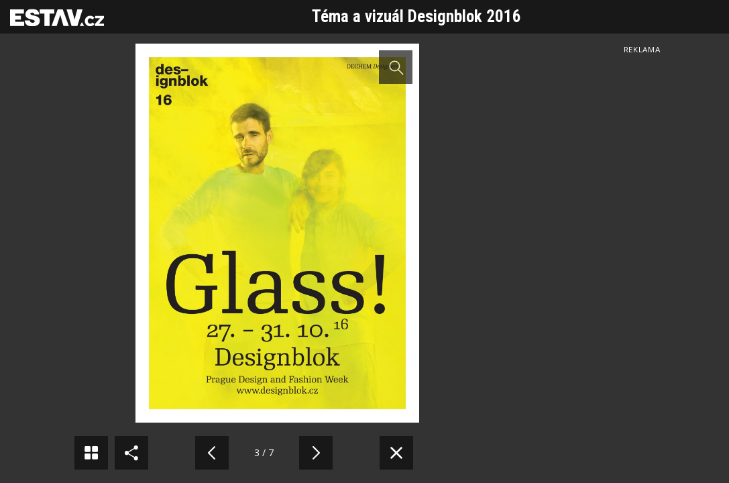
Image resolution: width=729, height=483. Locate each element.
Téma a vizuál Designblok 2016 (416, 16)
